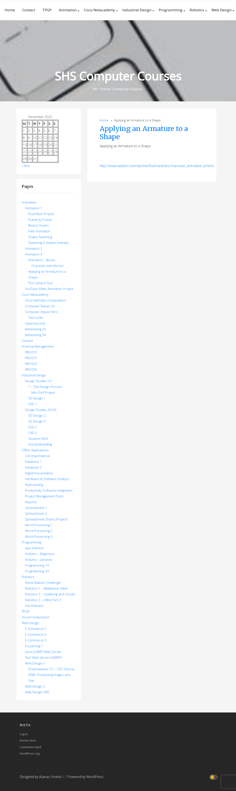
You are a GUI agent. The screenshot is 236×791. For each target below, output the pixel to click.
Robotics (197, 9)
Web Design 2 (35, 686)
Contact (28, 9)
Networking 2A (35, 329)
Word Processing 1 (39, 525)
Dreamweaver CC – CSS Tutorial (51, 669)
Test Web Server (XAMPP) (43, 657)
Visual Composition (36, 617)
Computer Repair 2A (40, 306)
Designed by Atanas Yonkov (41, 776)
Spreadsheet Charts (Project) (46, 519)
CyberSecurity (35, 323)
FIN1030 (31, 369)
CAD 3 (32, 433)
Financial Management (38, 346)
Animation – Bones (42, 260)
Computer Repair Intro (41, 312)
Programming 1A (37, 565)
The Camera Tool (40, 283)
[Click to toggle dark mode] (214, 776)
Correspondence (37, 456)
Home (10, 9)
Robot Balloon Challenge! (43, 582)
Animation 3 (33, 254)
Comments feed (30, 747)
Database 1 (33, 461)
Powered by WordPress (85, 776)
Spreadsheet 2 (36, 513)
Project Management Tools (44, 496)
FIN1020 (31, 363)
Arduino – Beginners (40, 554)
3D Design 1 (37, 398)
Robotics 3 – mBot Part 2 (43, 600)
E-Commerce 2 (36, 634)
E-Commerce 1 (36, 628)
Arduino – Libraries (39, 559)
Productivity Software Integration (48, 490)
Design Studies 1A (38, 381)
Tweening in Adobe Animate (48, 242)
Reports (31, 502)
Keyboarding (34, 484)
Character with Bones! (47, 266)
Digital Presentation (39, 473)
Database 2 (33, 467)
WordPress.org (30, 753)
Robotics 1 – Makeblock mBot (46, 588)
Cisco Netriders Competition (45, 300)
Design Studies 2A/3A (40, 410)
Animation (68, 9)
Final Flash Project (41, 214)
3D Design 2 (37, 415)
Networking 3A (35, 335)
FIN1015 (31, 358)
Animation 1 (33, 208)
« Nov (26, 165)
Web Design (221, 9)
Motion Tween (38, 225)
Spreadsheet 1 (36, 507)
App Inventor (34, 548)
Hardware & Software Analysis (47, 479)
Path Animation (39, 231)
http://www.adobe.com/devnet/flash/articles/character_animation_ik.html (157, 165)
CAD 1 (32, 404)
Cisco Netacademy (99, 9)
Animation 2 (33, 248)
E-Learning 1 (34, 646)
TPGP (47, 9)
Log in (24, 734)
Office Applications (35, 450)
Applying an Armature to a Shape (144, 132)
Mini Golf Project (43, 392)
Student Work (38, 438)
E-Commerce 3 (36, 640)
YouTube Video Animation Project (49, 289)
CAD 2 (32, 427)
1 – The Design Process (45, 387)
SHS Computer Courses (118, 76)
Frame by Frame (40, 219)
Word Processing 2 (39, 531)
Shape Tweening (40, 237)
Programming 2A (37, 571)
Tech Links (35, 317)
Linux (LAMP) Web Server (43, 652)
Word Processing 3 (39, 536)
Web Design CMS (37, 692)
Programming (170, 9)
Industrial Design (136, 9)
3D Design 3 (37, 421)
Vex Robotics (34, 605)
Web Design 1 (35, 663)
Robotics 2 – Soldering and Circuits (50, 594)
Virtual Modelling (40, 444)
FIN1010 (31, 352)
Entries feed (28, 740)
